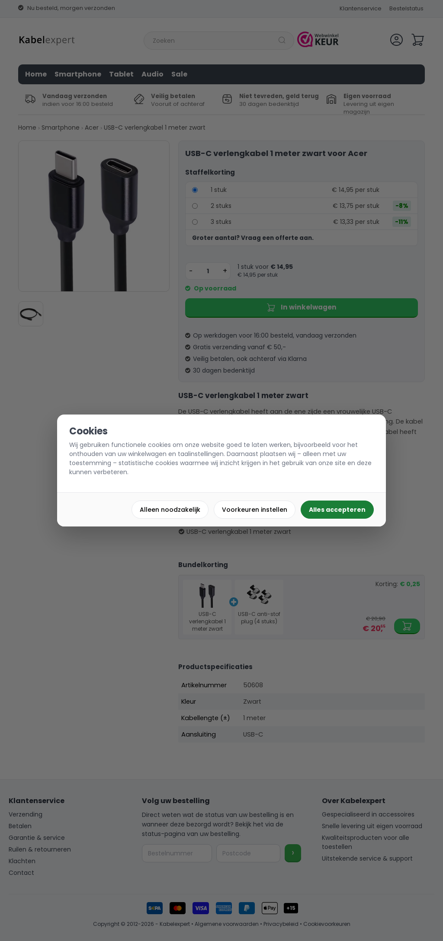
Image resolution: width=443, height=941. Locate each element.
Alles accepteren (337, 509)
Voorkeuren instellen (254, 509)
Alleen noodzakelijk (170, 509)
